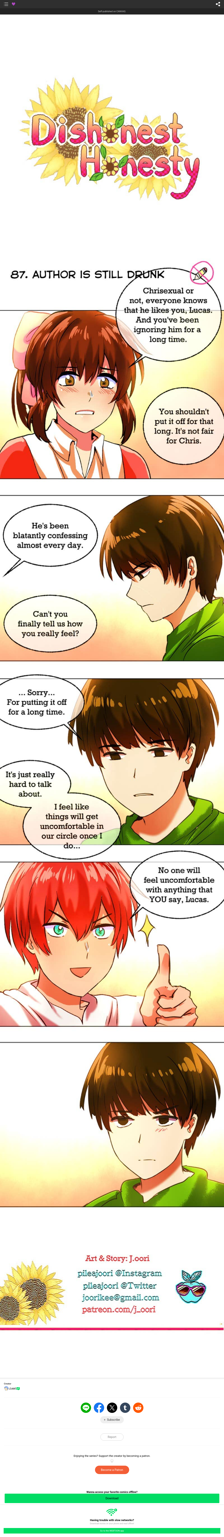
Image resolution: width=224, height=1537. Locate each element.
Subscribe (113, 1419)
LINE (86, 1408)
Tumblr (125, 1408)
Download (111, 1498)
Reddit (138, 1408)
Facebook (99, 1408)
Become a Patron (112, 1470)
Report (112, 1437)
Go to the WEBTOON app (112, 1530)
